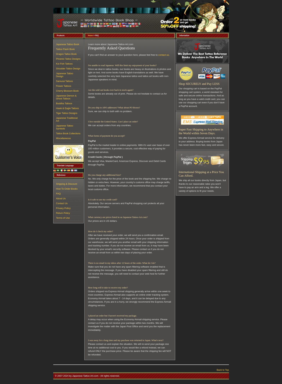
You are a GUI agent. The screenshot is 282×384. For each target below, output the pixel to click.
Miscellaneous (63, 138)
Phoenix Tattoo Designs (68, 59)
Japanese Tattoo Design (64, 75)
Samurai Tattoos (64, 81)
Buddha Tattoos (64, 103)
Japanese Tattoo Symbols (64, 127)
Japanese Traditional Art (67, 119)
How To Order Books (67, 188)
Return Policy (63, 213)
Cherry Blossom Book (67, 90)
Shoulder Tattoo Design (68, 68)
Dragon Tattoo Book (66, 54)
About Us (61, 198)
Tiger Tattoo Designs (67, 113)
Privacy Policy (63, 208)
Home (90, 35)
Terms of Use (63, 218)
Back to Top (223, 370)
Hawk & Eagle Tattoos (67, 108)
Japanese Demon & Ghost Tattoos (66, 97)
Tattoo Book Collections (68, 133)
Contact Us (62, 203)
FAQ (58, 193)
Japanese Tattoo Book (67, 44)
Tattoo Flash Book (65, 49)
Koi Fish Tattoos (64, 63)
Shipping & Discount (66, 184)
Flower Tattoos (63, 86)
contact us (163, 55)
